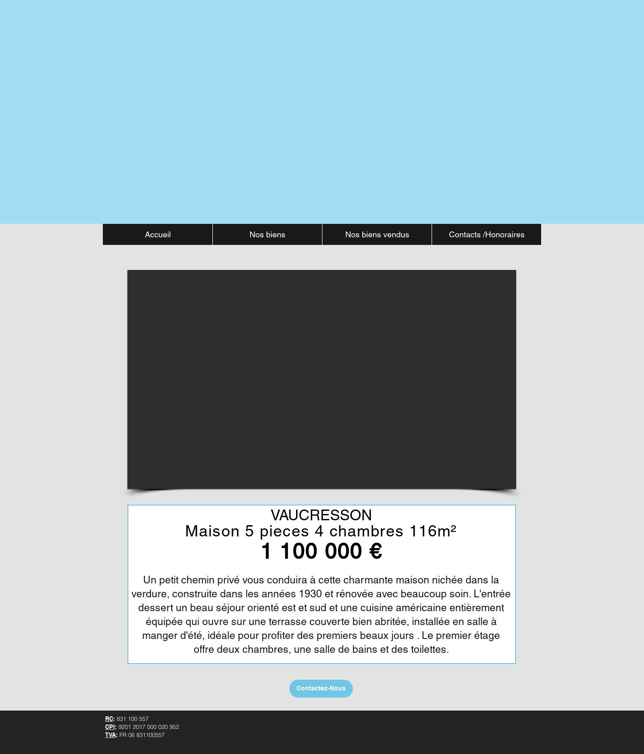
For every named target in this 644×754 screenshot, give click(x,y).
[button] (321, 379)
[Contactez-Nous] (321, 689)
